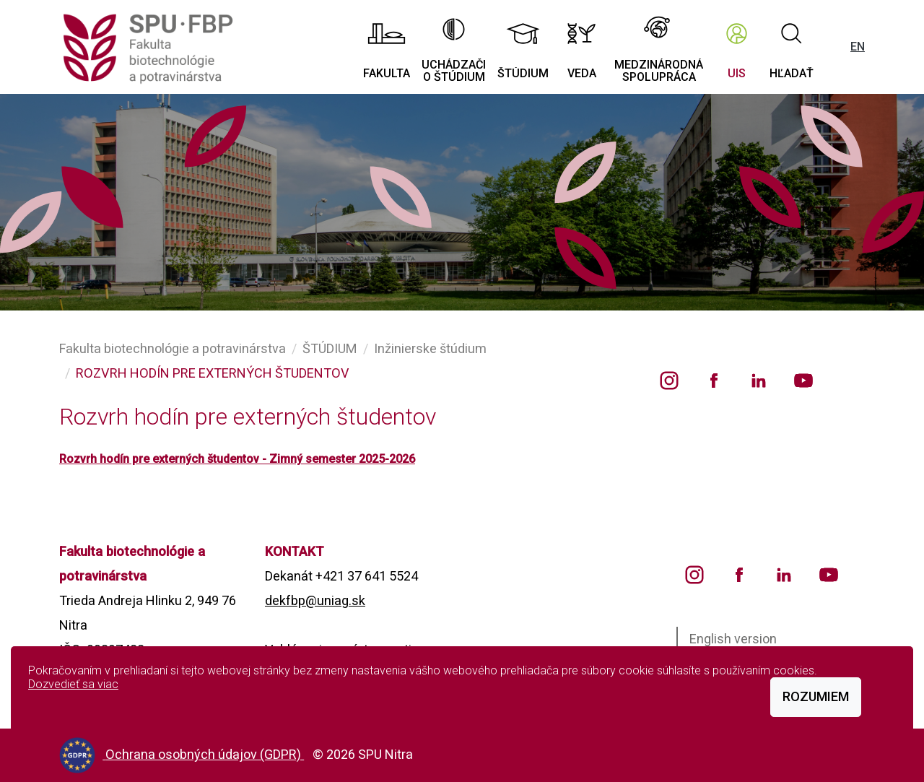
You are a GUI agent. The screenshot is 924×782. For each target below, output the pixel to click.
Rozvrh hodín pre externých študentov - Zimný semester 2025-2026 (237, 459)
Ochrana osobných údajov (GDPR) (204, 754)
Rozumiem (816, 696)
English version (733, 638)
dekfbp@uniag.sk (315, 600)
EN (857, 46)
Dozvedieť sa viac (73, 684)
